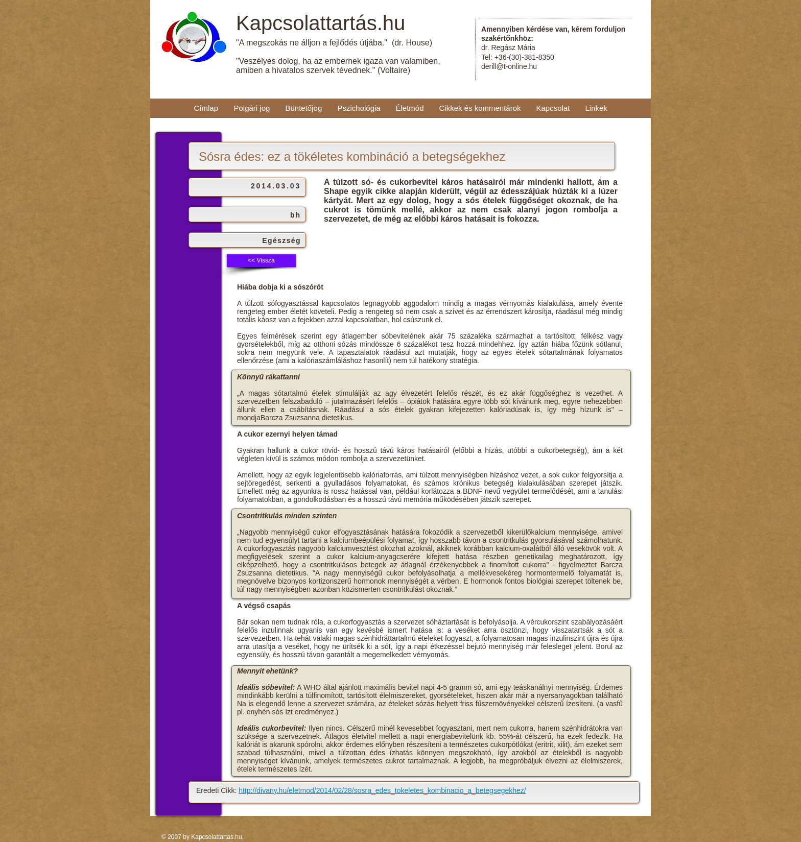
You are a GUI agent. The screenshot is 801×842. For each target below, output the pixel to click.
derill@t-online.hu (509, 66)
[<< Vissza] (261, 260)
